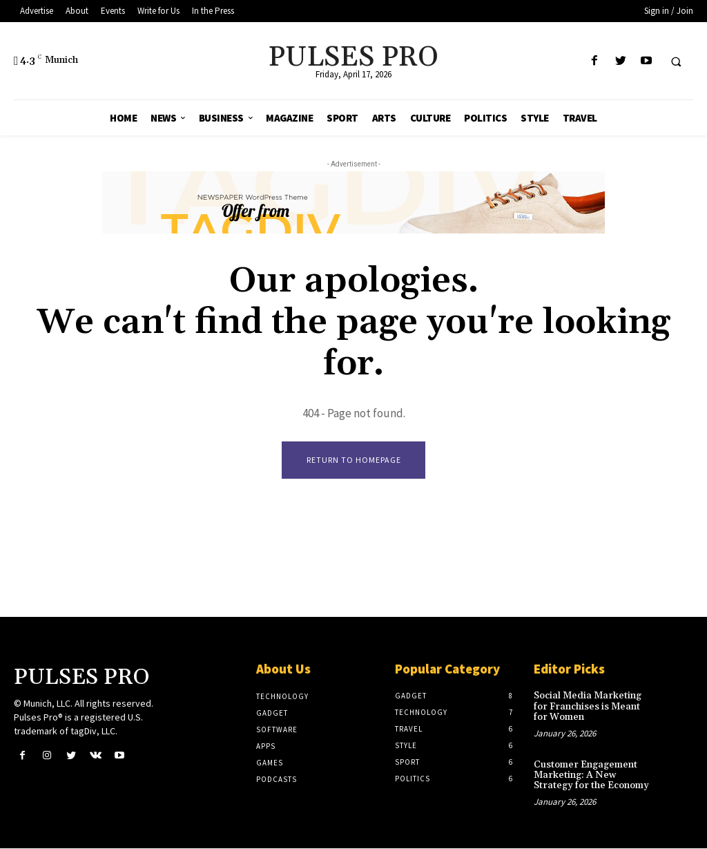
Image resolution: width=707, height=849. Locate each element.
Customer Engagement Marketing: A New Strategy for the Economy (591, 775)
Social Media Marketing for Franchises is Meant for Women (587, 707)
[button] (676, 61)
